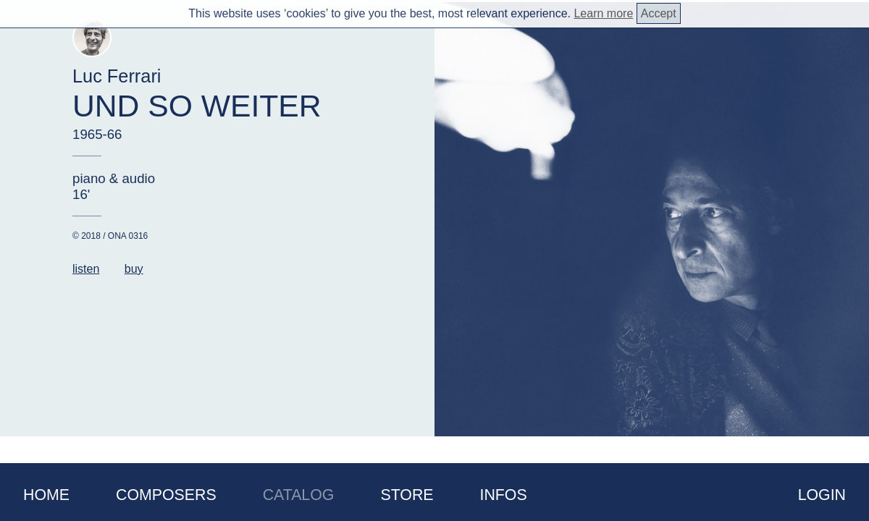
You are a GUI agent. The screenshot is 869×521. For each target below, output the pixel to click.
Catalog (299, 495)
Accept (658, 13)
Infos (503, 495)
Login (822, 495)
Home (46, 495)
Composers (166, 495)
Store (406, 495)
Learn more (603, 13)
